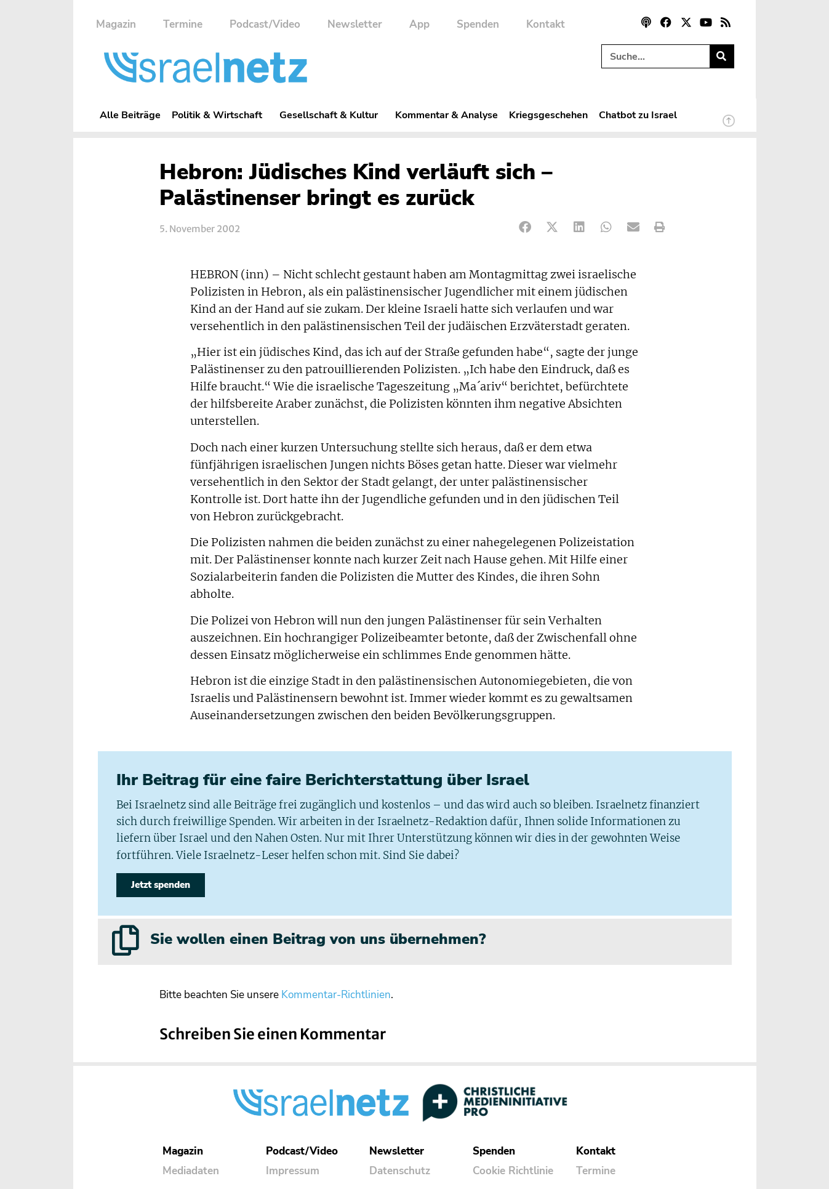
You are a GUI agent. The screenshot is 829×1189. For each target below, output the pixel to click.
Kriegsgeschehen (548, 114)
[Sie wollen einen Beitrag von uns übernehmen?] (125, 940)
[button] (526, 227)
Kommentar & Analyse (446, 114)
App (419, 24)
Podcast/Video (265, 24)
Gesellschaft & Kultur (331, 114)
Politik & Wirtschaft (220, 114)
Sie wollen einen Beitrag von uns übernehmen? (318, 939)
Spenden (478, 24)
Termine (182, 24)
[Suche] (722, 56)
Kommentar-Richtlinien (336, 995)
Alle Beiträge (130, 114)
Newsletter (354, 24)
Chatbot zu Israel (638, 114)
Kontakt (545, 24)
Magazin (116, 24)
